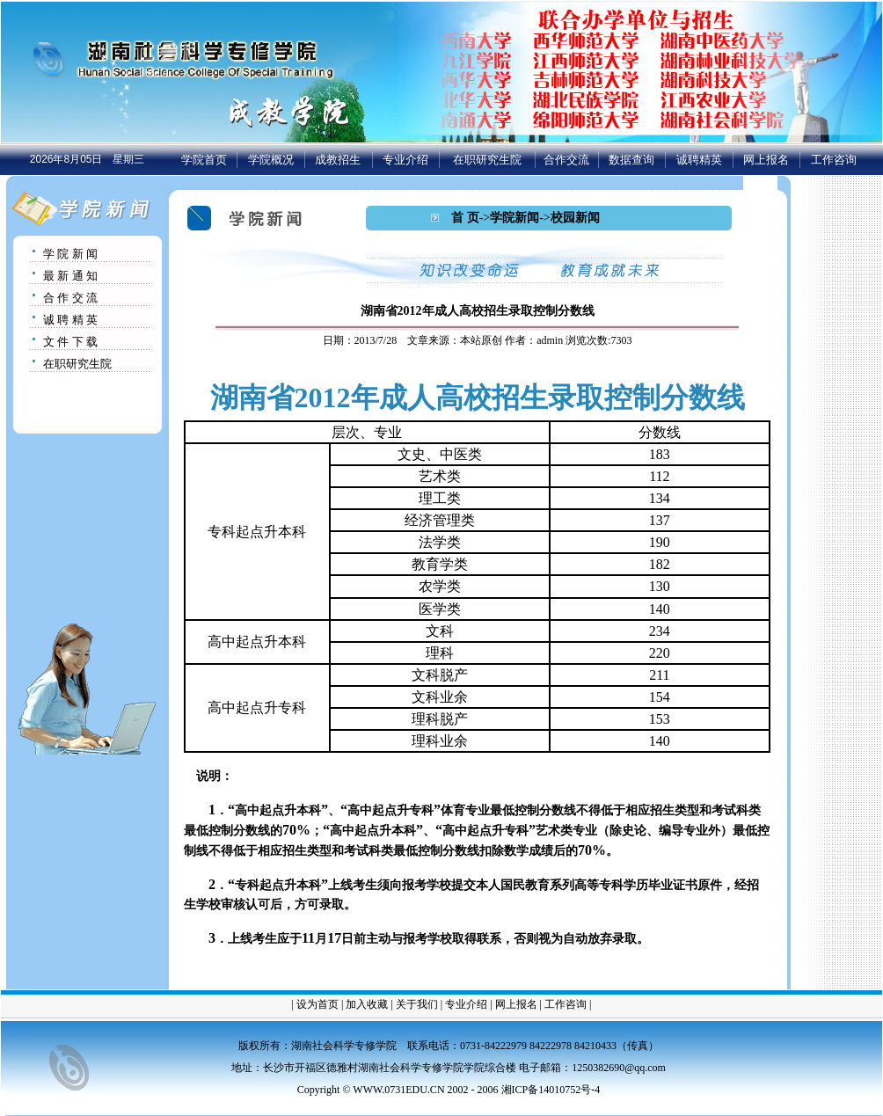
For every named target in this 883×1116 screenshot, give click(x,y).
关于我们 (417, 1004)
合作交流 (566, 159)
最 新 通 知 (70, 275)
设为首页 (317, 1004)
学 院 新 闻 (70, 253)
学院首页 (204, 159)
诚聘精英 (699, 159)
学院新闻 (514, 217)
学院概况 (271, 159)
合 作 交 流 (70, 297)
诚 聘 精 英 (70, 319)
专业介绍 (405, 159)
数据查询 (631, 159)
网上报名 (766, 159)
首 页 (465, 217)
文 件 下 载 (70, 341)
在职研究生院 (487, 159)
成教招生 (338, 159)
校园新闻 (575, 217)
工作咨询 (834, 159)
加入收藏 (367, 1004)
